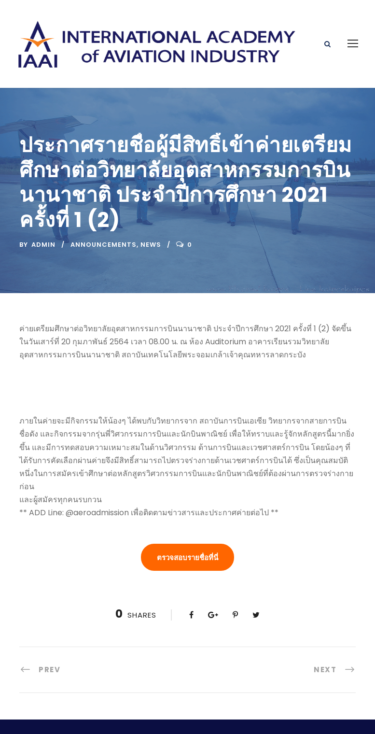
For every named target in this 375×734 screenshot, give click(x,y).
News (150, 211)
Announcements (103, 211)
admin (43, 211)
